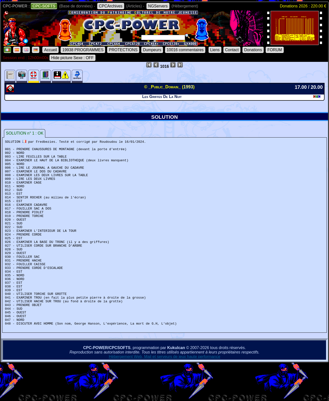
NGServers (158, 6)
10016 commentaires (185, 50)
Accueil (50, 50)
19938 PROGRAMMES (82, 50)
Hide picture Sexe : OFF (72, 58)
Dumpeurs (152, 50)
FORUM (274, 50)
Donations (253, 50)
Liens (215, 50)
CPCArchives (110, 6)
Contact (232, 50)
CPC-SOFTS (43, 6)
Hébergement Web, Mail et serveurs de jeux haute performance (164, 394)
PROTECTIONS (123, 50)
